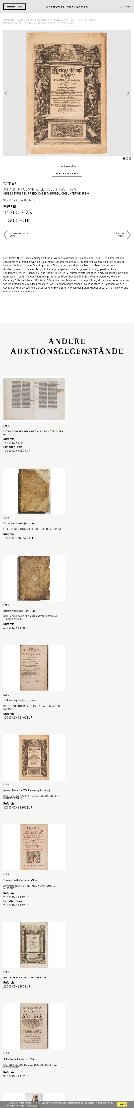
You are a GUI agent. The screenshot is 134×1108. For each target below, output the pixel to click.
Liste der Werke (87, 19)
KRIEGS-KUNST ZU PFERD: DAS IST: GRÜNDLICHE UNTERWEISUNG (38, 23)
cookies (33, 1106)
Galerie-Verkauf (67, 977)
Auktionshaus (67, 973)
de (129, 6)
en (125, 6)
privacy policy (30, 1103)
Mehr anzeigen (67, 937)
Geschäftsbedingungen (67, 1000)
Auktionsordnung (67, 992)
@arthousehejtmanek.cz (67, 1085)
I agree (122, 1104)
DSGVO (67, 1004)
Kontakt (67, 1073)
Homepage (9, 19)
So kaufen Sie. (67, 985)
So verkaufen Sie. (67, 988)
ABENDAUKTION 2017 (64, 19)
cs (121, 6)
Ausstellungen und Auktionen (33, 19)
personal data (74, 1103)
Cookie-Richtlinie (67, 1008)
